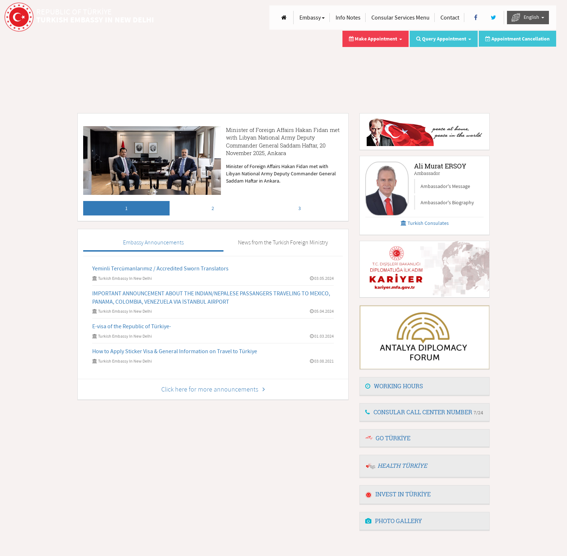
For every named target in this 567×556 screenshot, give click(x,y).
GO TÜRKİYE (393, 438)
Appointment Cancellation (517, 38)
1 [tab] (126, 208)
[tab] (424, 386)
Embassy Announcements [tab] (153, 242)
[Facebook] (475, 17)
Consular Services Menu (400, 17)
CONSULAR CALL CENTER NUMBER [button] (424, 412)
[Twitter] (493, 17)
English (528, 17)
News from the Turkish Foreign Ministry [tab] (283, 242)
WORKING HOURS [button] (394, 386)
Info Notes (348, 17)
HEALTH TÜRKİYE (402, 465)
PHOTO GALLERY (393, 521)
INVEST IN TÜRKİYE (398, 494)
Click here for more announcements (213, 389)
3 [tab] (299, 208)
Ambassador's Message (445, 186)
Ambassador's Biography (447, 202)
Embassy (312, 17)
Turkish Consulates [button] (425, 223)
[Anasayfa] (284, 17)
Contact (449, 17)
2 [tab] (213, 208)
